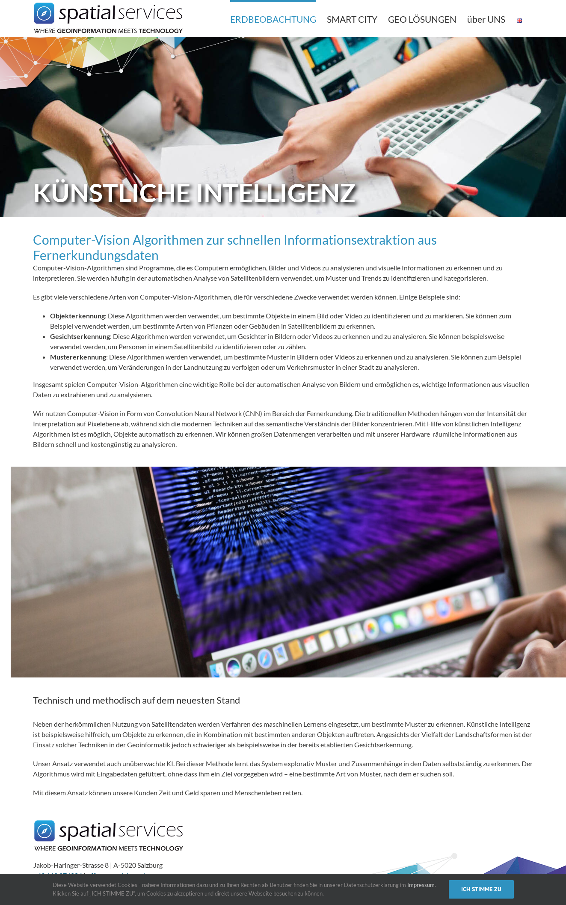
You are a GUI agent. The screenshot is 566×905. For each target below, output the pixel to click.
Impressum (421, 884)
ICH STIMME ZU (481, 889)
